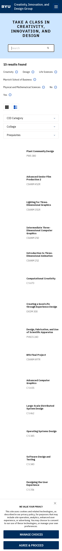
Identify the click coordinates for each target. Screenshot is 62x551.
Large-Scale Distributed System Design (40, 407)
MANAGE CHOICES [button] (31, 534)
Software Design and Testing (38, 458)
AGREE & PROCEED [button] (31, 545)
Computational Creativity (40, 278)
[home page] (6, 6)
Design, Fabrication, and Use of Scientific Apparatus (42, 331)
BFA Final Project (36, 354)
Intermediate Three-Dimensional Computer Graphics (39, 230)
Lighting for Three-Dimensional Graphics (38, 204)
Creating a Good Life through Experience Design (41, 305)
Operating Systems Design (41, 431)
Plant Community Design (40, 151)
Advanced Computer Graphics (38, 382)
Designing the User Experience (37, 484)
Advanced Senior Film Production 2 (38, 178)
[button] (55, 503)
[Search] (31, 48)
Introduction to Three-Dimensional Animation (39, 255)
